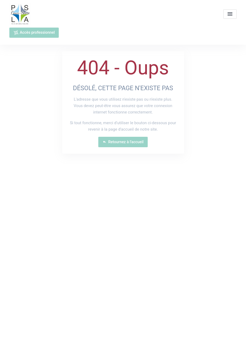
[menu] (230, 14)
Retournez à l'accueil (123, 142)
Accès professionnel (34, 32)
